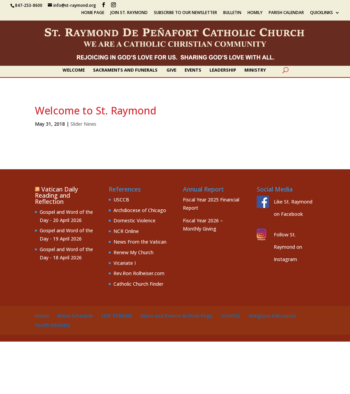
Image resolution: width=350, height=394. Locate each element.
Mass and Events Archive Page (176, 315)
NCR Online (126, 231)
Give (171, 70)
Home (42, 315)
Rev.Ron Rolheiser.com (138, 273)
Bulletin (232, 13)
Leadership (223, 70)
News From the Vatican (139, 241)
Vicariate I (124, 263)
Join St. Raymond (129, 13)
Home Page (92, 13)
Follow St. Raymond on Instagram (288, 246)
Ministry (255, 70)
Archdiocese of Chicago (139, 210)
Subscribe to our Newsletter (185, 13)
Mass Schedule (75, 315)
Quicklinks (321, 13)
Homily (254, 13)
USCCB (121, 199)
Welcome (74, 70)
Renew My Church (133, 252)
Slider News (83, 124)
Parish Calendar (286, 13)
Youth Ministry (52, 325)
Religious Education (272, 315)
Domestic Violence (134, 220)
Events (193, 70)
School (230, 315)
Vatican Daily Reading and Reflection (56, 195)
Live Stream (117, 315)
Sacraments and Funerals (125, 70)
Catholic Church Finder (138, 284)
